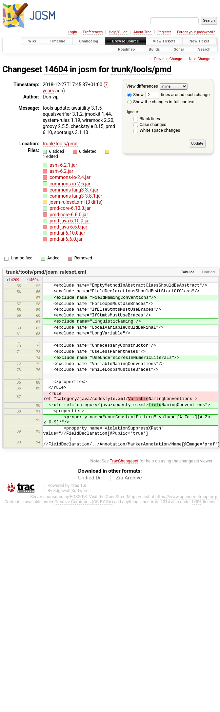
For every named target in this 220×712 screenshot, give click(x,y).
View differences (142, 86)
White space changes (160, 130)
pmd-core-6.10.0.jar (70, 208)
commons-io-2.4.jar (70, 177)
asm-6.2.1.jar (63, 165)
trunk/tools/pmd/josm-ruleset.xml (46, 272)
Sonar (179, 49)
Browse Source (125, 41)
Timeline (57, 41)
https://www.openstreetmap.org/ (186, 496)
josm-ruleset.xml (67, 202)
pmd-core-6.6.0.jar (68, 214)
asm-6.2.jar (61, 171)
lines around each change (177, 94)
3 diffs (94, 202)
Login (72, 32)
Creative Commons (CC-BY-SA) (84, 501)
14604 (56, 69)
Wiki (32, 41)
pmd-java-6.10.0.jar (69, 220)
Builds (154, 49)
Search (204, 49)
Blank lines (150, 118)
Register (164, 32)
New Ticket (199, 41)
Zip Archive (129, 478)
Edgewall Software (70, 490)
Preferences (93, 32)
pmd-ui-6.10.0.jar (67, 233)
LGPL (197, 501)
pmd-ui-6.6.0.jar (65, 239)
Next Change (199, 59)
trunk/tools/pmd (141, 69)
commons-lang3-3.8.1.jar (75, 196)
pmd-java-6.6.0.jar (68, 227)
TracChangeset (124, 460)
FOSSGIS (78, 496)
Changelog (88, 41)
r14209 (13, 279)
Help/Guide (118, 32)
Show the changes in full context (161, 101)
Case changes (153, 124)
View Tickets (164, 41)
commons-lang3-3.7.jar (73, 190)
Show (135, 94)
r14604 (33, 279)
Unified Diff (91, 478)
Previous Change (168, 59)
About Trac (143, 32)
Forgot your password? (196, 32)
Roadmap (126, 49)
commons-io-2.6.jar (70, 183)
